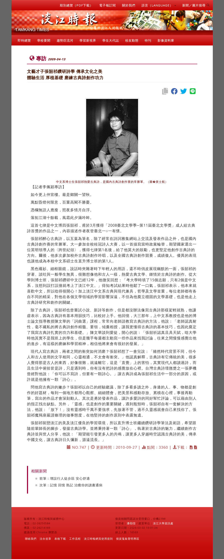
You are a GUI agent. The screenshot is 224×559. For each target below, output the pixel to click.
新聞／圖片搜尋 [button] (196, 5)
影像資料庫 (166, 40)
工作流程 (75, 539)
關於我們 (128, 5)
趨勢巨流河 (65, 40)
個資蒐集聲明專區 (127, 539)
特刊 (148, 40)
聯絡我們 (31, 539)
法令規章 (45, 539)
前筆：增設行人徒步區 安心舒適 (64, 478)
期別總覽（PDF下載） (76, 5)
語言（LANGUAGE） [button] (159, 5)
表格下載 (60, 539)
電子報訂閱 (107, 5)
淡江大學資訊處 (163, 523)
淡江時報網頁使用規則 (98, 539)
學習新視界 (88, 40)
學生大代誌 (110, 40)
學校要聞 (43, 40)
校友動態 (131, 40)
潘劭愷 (131, 523)
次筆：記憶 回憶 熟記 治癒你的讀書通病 (71, 485)
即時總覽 (24, 40)
